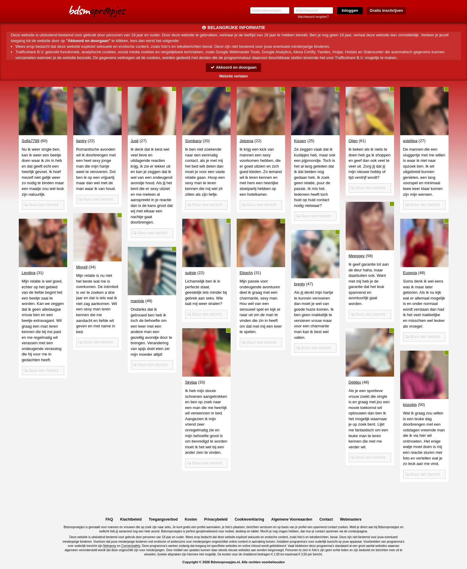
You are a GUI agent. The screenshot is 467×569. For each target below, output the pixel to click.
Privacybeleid (216, 519)
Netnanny (109, 546)
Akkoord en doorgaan (233, 67)
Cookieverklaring (249, 519)
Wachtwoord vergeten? (313, 16)
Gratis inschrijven (386, 10)
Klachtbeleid (131, 519)
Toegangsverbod (163, 519)
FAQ (109, 519)
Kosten (191, 519)
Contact (326, 519)
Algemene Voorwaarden (291, 519)
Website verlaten (233, 76)
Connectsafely (130, 546)
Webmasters (350, 519)
